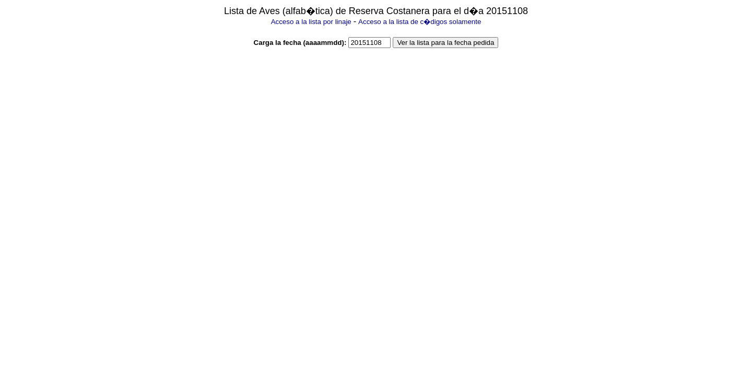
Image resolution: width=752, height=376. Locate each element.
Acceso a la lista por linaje (311, 22)
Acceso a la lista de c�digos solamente (419, 22)
